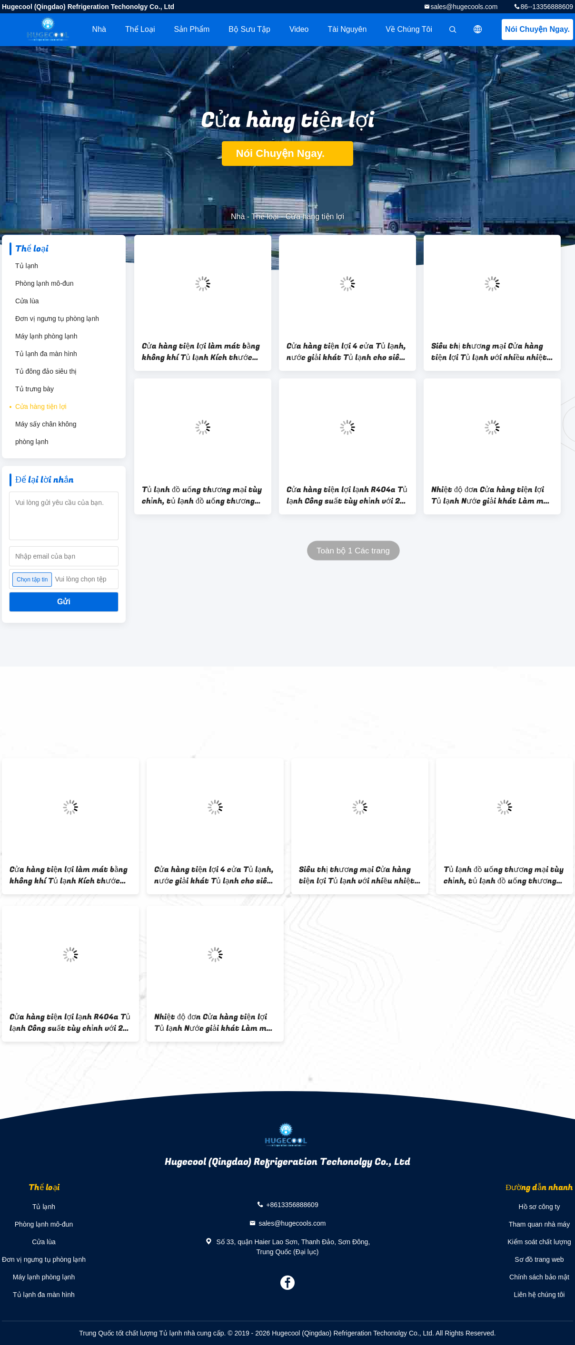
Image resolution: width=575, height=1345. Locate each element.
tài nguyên (347, 29)
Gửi (63, 602)
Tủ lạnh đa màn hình (46, 354)
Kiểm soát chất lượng (539, 1242)
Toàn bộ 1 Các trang (353, 550)
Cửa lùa (27, 301)
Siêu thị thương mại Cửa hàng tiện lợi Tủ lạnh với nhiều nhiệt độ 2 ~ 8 (489, 351)
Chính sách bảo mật (539, 1277)
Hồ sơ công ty (539, 1206)
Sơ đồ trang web (539, 1259)
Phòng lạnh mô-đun (44, 283)
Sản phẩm (191, 29)
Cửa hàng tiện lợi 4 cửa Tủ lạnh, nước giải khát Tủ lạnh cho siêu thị (346, 351)
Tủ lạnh (26, 266)
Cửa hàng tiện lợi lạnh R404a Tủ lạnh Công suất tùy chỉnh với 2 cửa (347, 495)
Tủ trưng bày (34, 389)
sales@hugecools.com (463, 6)
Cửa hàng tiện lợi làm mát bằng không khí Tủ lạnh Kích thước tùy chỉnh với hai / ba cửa (201, 351)
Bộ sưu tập (249, 29)
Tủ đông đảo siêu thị (46, 371)
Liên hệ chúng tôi (539, 1294)
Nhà (99, 29)
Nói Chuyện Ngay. (537, 29)
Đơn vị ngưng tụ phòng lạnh (57, 318)
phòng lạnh (32, 441)
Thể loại (140, 29)
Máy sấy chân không (46, 424)
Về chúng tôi (409, 29)
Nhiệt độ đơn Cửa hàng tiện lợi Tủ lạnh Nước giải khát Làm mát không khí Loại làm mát (492, 495)
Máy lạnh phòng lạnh (46, 336)
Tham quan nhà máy (539, 1224)
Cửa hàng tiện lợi (41, 406)
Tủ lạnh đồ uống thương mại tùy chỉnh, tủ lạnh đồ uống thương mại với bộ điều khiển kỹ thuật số (202, 495)
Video (299, 29)
